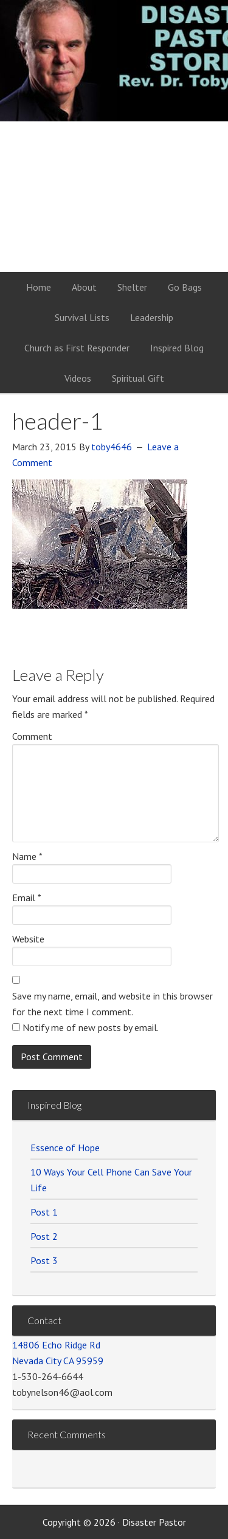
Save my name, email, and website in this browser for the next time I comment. (112, 1004)
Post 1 (44, 1212)
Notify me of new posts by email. (90, 1027)
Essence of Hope (65, 1148)
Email (26, 897)
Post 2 (44, 1236)
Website (28, 939)
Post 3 (44, 1260)
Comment (32, 736)
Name (27, 856)
